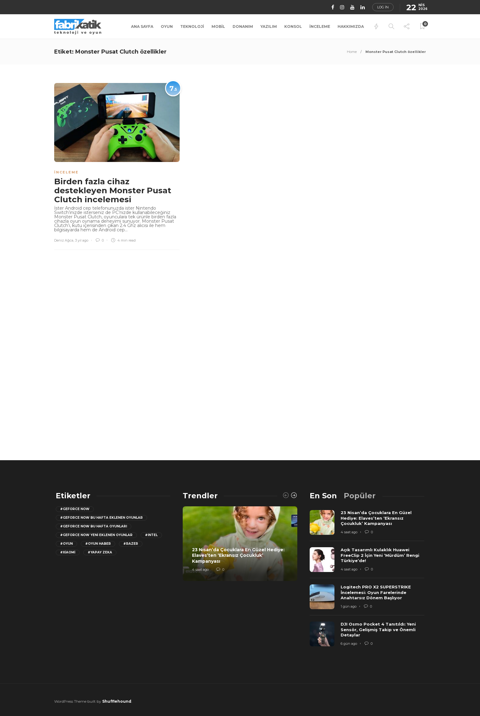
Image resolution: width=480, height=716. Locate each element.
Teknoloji (192, 26)
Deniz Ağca (63, 240)
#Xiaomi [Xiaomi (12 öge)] (67, 552)
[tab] (323, 495)
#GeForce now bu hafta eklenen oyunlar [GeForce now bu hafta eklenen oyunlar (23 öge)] (101, 518)
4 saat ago (200, 569)
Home (352, 52)
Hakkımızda (351, 26)
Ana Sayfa (142, 26)
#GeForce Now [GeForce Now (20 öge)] (74, 509)
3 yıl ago (81, 240)
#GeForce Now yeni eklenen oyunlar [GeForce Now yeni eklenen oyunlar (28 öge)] (96, 535)
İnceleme (319, 26)
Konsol (293, 26)
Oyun (167, 26)
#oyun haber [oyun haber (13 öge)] (98, 544)
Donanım (243, 26)
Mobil (218, 26)
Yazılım (268, 26)
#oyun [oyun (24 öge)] (66, 544)
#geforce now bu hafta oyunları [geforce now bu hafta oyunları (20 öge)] (93, 526)
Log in (383, 7)
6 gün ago (349, 643)
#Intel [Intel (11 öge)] (151, 535)
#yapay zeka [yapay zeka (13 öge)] (100, 552)
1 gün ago (348, 606)
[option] (240, 543)
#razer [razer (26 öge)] (130, 544)
